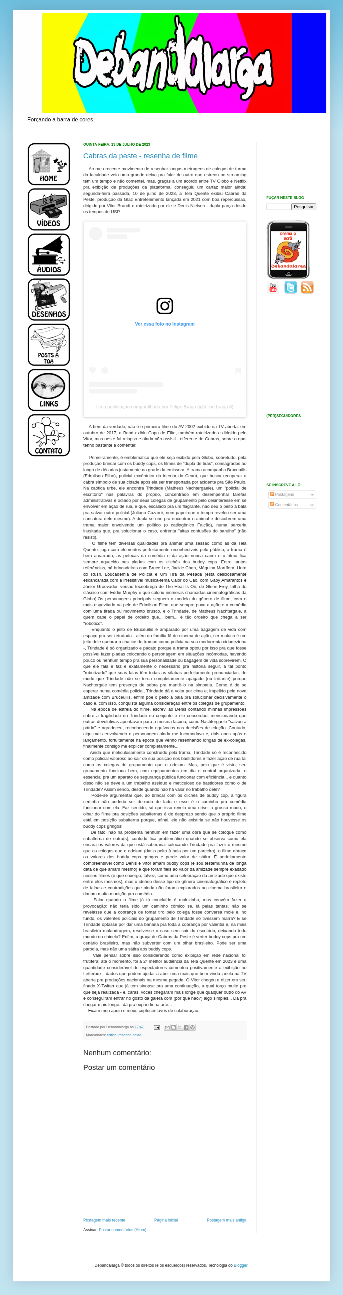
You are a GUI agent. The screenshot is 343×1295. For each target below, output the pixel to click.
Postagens (282, 494)
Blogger (240, 1265)
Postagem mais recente (104, 1220)
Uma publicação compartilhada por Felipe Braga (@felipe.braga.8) (164, 406)
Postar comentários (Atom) (123, 1229)
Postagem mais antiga (226, 1220)
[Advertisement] (47, 568)
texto (137, 1035)
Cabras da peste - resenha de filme (140, 156)
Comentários (284, 505)
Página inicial (166, 1220)
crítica (112, 1035)
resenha (125, 1035)
